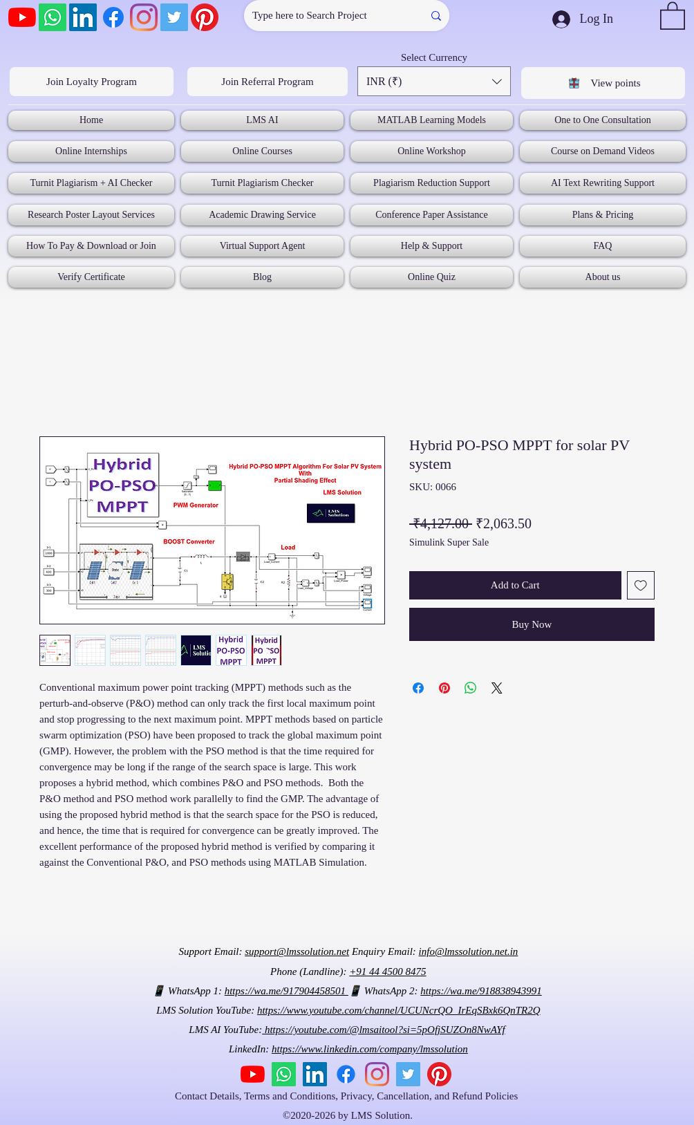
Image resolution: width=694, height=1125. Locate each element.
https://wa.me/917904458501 (286, 990)
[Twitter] (174, 17)
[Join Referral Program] (267, 81)
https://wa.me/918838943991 (480, 990)
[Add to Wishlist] (641, 585)
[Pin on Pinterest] (444, 688)
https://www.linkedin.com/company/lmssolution (370, 1048)
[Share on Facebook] (418, 688)
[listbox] (434, 81)
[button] (672, 15)
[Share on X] (497, 688)
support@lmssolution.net (297, 951)
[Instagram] (144, 17)
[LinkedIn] (83, 17)
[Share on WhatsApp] (470, 688)
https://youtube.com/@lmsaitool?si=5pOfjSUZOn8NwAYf (383, 1029)
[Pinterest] (204, 17)
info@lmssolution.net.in (468, 951)
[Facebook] (113, 17)
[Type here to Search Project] (323, 15)
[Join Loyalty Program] (92, 81)
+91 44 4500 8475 (387, 971)
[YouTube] (22, 17)
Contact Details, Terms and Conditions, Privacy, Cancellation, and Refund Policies (347, 1095)
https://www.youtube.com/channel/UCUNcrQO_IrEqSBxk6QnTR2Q (399, 1010)
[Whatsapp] (52, 17)
